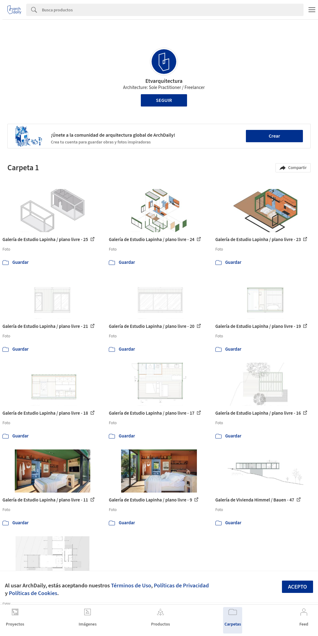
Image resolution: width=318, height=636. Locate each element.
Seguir (164, 100)
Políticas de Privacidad (181, 586)
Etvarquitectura (163, 81)
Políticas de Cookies (33, 593)
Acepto (297, 587)
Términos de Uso (131, 586)
